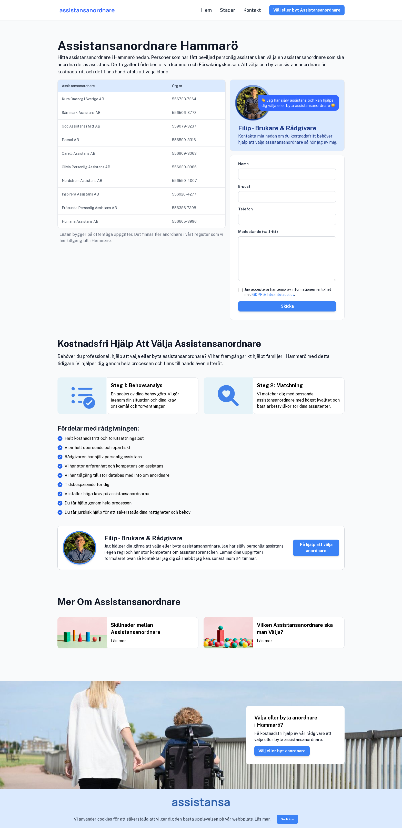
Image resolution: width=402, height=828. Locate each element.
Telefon (245, 209)
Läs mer (262, 819)
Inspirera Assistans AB (80, 194)
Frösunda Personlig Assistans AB (89, 208)
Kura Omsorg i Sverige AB (83, 99)
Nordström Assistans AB (82, 181)
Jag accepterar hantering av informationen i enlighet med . (288, 292)
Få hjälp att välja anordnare (316, 547)
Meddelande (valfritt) (258, 232)
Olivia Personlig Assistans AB (86, 167)
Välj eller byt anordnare (282, 750)
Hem (206, 10)
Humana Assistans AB (80, 221)
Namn (243, 164)
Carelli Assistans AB (78, 153)
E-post (244, 186)
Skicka (287, 306)
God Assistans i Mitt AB (81, 126)
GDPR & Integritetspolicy (273, 295)
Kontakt (252, 10)
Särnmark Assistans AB (81, 113)
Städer (227, 10)
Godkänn (287, 819)
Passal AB (70, 140)
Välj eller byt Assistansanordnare (306, 10)
